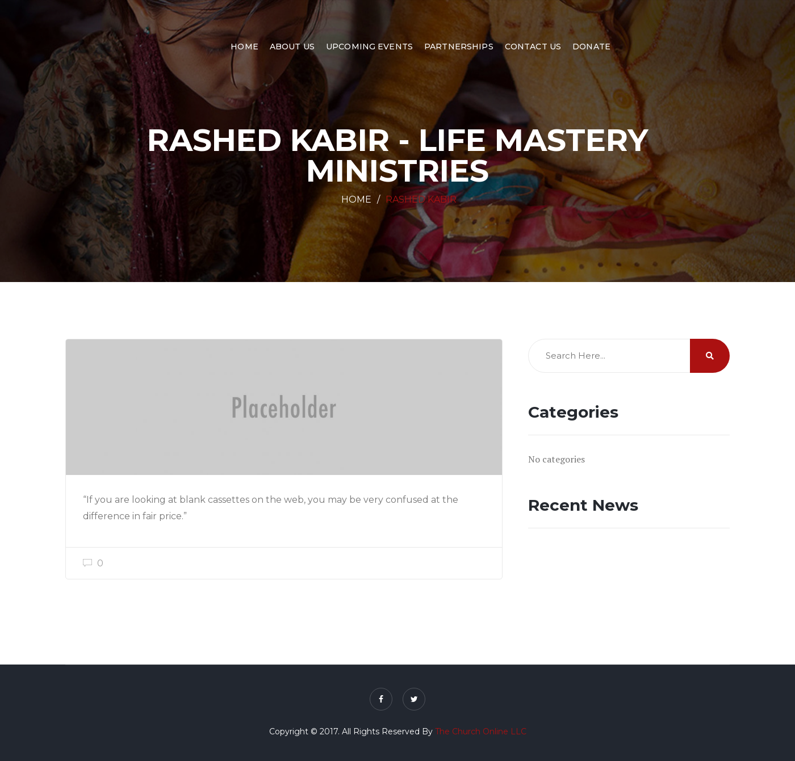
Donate (591, 46)
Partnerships (458, 46)
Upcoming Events (369, 46)
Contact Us (533, 46)
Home (244, 46)
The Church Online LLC (480, 731)
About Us (292, 46)
